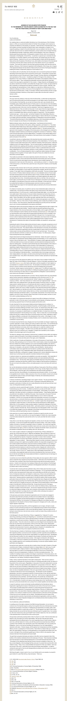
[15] (51, 389)
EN (30, 18)
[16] (33, 400)
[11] (33, 268)
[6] (25, 136)
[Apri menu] (61, 6)
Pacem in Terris (19, 263)
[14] (31, 296)
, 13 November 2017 (32, 688)
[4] (41, 128)
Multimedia (33, 35)
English (57, 10)
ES (32, 18)
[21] (34, 609)
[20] (44, 547)
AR (24, 18)
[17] (23, 427)
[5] (51, 131)
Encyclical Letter (26, 659)
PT (42, 18)
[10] (46, 211)
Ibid (12, 661)
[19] (35, 516)
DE (27, 18)
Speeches (13, 10)
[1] (38, 110)
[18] (24, 455)
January (21, 10)
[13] (50, 277)
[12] (32, 273)
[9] (19, 192)
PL (39, 18)
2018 (17, 10)
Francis (7, 10)
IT (37, 18)
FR (35, 18)
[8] (35, 173)
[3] (38, 126)
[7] (47, 162)
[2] (49, 125)
